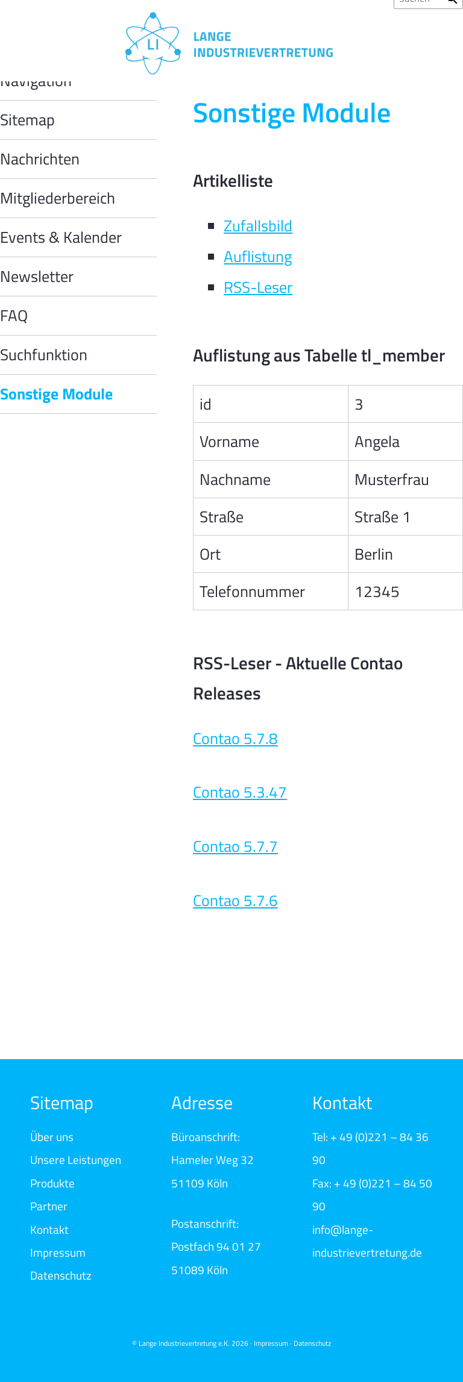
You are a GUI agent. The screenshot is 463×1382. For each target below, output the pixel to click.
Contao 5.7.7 (235, 846)
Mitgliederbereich (57, 198)
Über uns (52, 1136)
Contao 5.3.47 (240, 792)
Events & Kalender (61, 237)
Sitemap (27, 119)
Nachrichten (40, 158)
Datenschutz (61, 1275)
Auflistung (258, 256)
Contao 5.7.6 (235, 900)
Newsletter (37, 276)
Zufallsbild (258, 225)
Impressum (58, 1252)
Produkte (52, 1183)
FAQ (14, 315)
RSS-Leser (258, 287)
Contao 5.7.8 (235, 738)
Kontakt (49, 1229)
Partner (49, 1206)
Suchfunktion (43, 354)
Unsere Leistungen (75, 1159)
